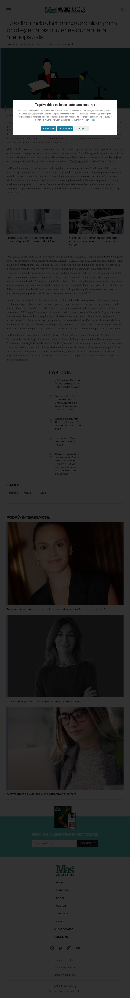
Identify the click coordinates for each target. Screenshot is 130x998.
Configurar (81, 128)
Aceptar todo (48, 128)
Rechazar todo (65, 128)
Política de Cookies (87, 120)
